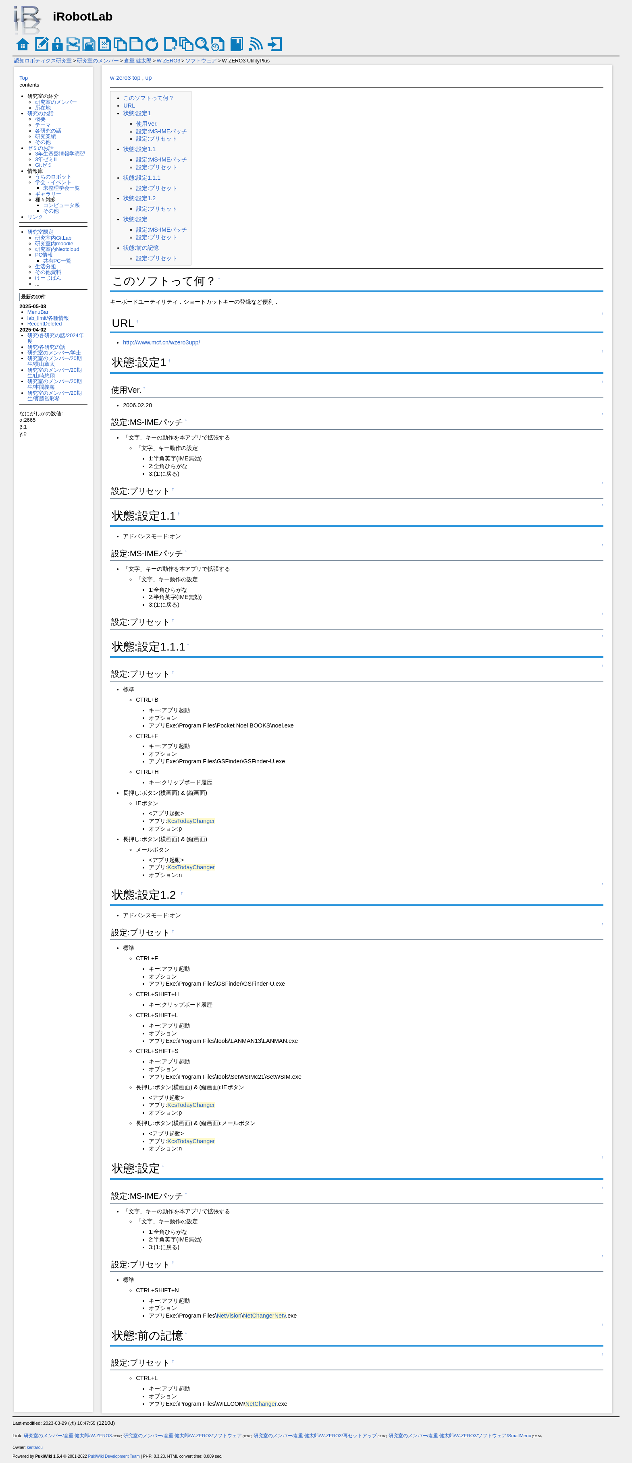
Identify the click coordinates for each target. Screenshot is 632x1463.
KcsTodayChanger (191, 821)
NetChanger (260, 1404)
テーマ (43, 125)
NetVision (229, 1315)
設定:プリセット (156, 138)
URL (129, 105)
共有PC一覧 (57, 261)
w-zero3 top (125, 78)
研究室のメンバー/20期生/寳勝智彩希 (54, 396)
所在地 (43, 108)
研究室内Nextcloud (57, 249)
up (149, 78)
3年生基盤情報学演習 (60, 154)
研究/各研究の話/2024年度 (55, 338)
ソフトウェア (201, 61)
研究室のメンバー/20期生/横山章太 (54, 361)
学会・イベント (53, 182)
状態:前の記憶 (141, 248)
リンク (35, 217)
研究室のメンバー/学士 (54, 353)
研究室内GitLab (53, 238)
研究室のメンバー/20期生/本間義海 (54, 384)
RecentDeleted (44, 324)
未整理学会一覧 (61, 188)
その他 (43, 142)
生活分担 (45, 266)
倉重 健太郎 (138, 61)
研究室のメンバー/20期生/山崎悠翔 (54, 373)
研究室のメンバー (98, 61)
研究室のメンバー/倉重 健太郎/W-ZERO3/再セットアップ (315, 1435)
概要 (40, 119)
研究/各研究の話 (46, 347)
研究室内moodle (54, 243)
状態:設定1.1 (139, 149)
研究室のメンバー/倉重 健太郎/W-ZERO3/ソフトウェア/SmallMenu (460, 1435)
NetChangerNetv (264, 1315)
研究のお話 (40, 113)
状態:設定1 (137, 113)
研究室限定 (40, 232)
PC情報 (44, 255)
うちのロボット (53, 177)
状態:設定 (135, 219)
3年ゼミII (45, 159)
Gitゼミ (43, 165)
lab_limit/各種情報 (48, 318)
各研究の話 (48, 131)
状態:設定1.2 (139, 198)
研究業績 (45, 136)
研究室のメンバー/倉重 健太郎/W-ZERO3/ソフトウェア (182, 1435)
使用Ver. (147, 123)
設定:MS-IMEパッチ (161, 131)
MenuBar (38, 312)
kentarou (35, 1447)
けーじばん (48, 278)
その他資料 (48, 272)
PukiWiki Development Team (114, 1456)
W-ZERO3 (169, 61)
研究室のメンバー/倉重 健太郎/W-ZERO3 (68, 1435)
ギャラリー (48, 194)
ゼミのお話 (40, 148)
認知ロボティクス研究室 (43, 61)
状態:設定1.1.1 (141, 177)
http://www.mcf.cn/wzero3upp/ (161, 342)
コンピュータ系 (61, 205)
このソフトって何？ (148, 98)
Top (23, 78)
